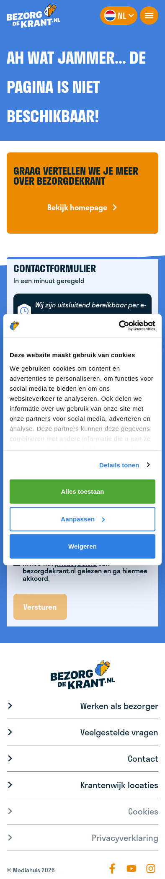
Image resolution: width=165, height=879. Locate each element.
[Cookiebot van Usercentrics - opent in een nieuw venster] (119, 325)
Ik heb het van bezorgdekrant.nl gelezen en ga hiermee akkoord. (85, 570)
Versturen (40, 607)
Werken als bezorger (119, 705)
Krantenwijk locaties (119, 784)
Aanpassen (83, 518)
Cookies (143, 811)
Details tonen (119, 464)
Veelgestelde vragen (119, 732)
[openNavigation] (149, 15)
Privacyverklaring (125, 837)
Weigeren (82, 546)
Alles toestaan (82, 491)
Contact (143, 758)
